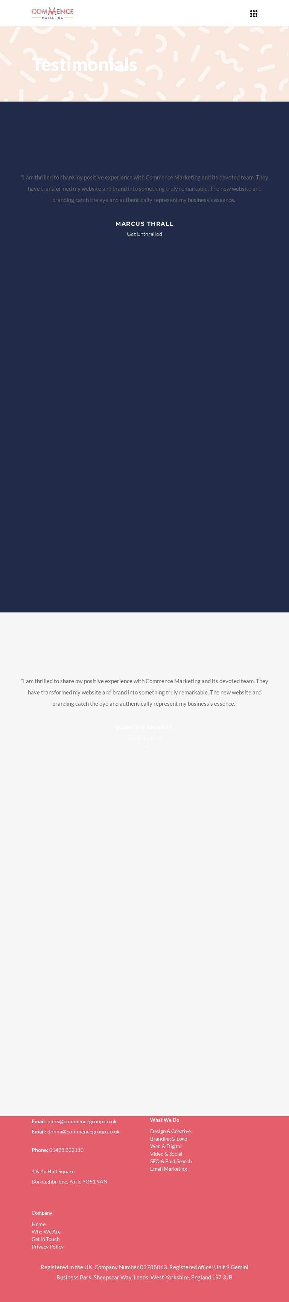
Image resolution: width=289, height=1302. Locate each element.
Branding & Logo (168, 1138)
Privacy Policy (48, 1246)
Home (39, 1224)
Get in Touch (46, 1239)
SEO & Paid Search (171, 1161)
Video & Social (166, 1153)
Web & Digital (165, 1146)
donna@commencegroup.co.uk (83, 1131)
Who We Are (46, 1231)
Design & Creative (170, 1131)
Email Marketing (168, 1168)
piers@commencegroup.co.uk (82, 1121)
